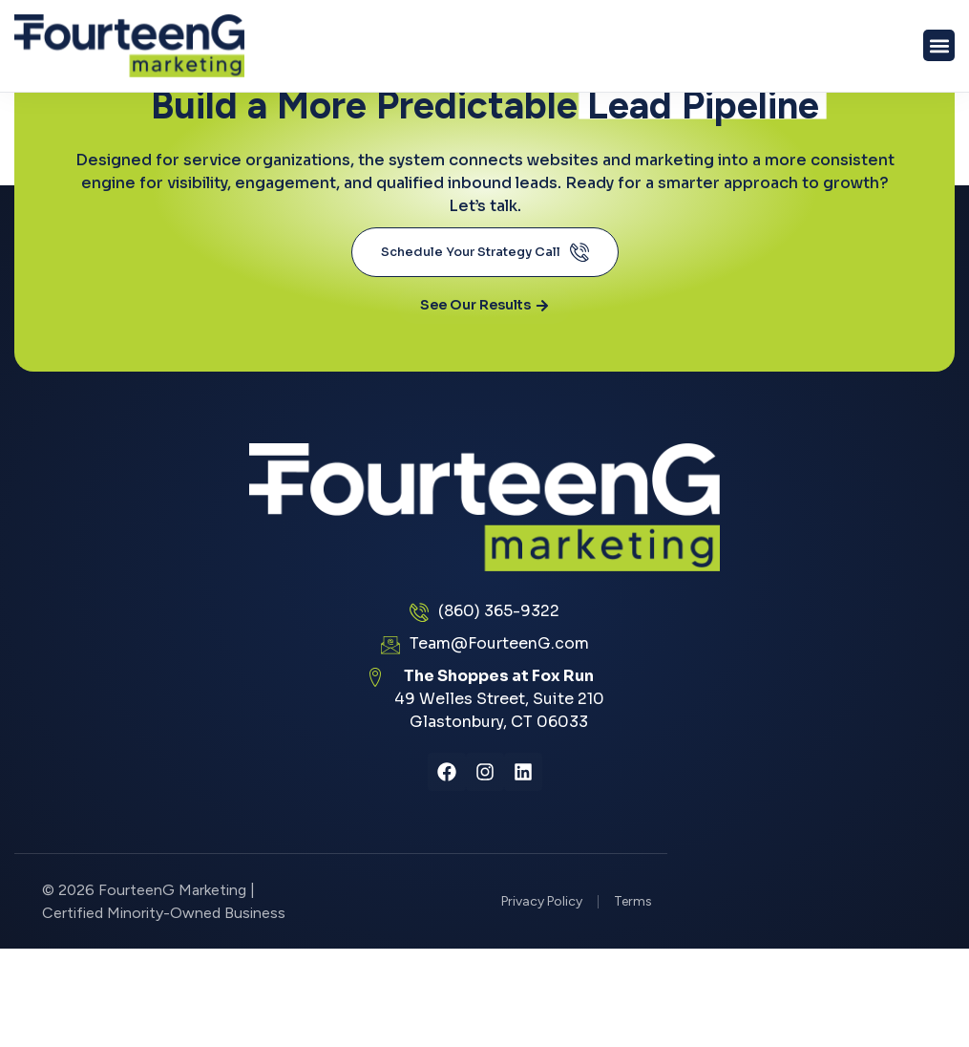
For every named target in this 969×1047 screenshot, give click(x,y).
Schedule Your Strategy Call (485, 252)
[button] (939, 45)
